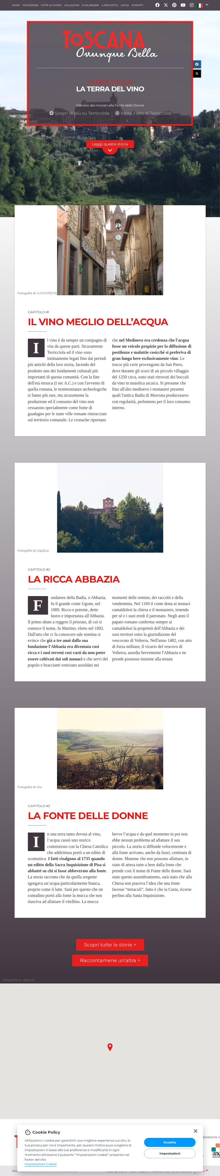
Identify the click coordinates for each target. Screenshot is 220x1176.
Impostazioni (169, 1153)
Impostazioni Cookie (41, 1164)
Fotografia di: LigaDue (33, 550)
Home (16, 5)
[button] (202, 5)
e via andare (90, 5)
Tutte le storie (51, 5)
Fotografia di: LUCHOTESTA (37, 293)
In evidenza (30, 5)
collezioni (71, 5)
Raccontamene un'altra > (110, 960)
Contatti (137, 5)
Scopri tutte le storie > (110, 945)
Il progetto (110, 5)
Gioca (125, 5)
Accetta (169, 1142)
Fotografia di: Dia (29, 787)
